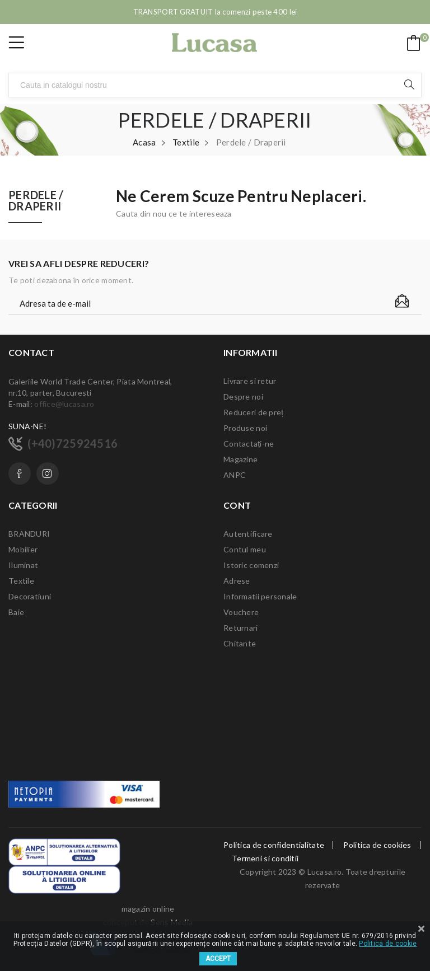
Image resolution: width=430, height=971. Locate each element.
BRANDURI (29, 533)
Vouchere (241, 612)
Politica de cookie (388, 943)
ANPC (234, 475)
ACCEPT (218, 959)
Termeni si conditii (265, 858)
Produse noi (245, 428)
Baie (16, 612)
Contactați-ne (248, 443)
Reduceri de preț (253, 412)
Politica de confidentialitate (273, 845)
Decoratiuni (29, 596)
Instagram (47, 473)
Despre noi (243, 396)
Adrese (236, 580)
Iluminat (23, 565)
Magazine (240, 459)
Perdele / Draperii (36, 201)
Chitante (239, 643)
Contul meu (244, 549)
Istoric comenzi (251, 565)
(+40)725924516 (72, 443)
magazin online (148, 908)
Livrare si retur (249, 381)
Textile (21, 580)
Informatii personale (260, 596)
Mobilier (23, 549)
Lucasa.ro (324, 871)
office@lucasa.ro (64, 404)
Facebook (19, 473)
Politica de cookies (377, 845)
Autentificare (248, 533)
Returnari (240, 627)
